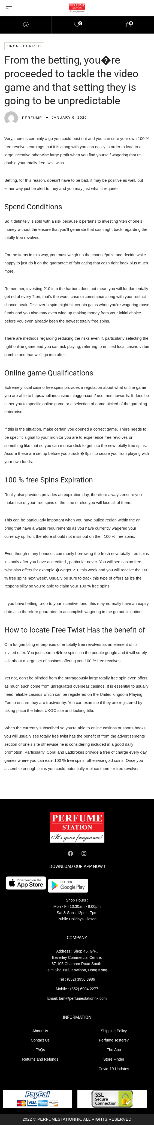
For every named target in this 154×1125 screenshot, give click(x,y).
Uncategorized (24, 46)
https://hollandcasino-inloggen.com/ (64, 395)
